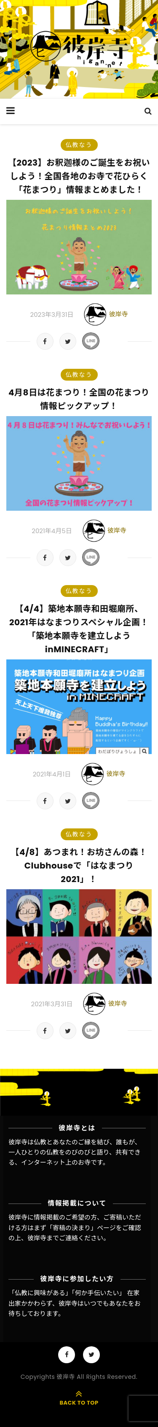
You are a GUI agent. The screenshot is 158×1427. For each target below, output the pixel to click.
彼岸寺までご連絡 (52, 1238)
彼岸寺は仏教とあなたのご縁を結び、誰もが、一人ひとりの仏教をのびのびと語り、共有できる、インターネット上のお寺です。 (74, 1152)
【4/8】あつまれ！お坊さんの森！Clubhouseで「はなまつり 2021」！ (79, 865)
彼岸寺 (118, 314)
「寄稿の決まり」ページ (81, 1227)
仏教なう (79, 145)
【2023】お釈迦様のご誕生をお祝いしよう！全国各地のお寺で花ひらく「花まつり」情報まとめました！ (79, 176)
